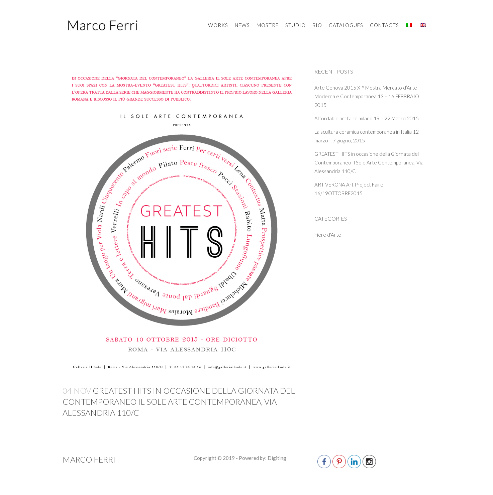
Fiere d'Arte (327, 235)
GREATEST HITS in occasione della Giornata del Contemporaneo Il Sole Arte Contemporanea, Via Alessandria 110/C (368, 162)
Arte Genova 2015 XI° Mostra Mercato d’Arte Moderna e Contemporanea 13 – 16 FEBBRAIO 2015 (366, 96)
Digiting (277, 458)
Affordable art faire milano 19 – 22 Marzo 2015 (366, 118)
